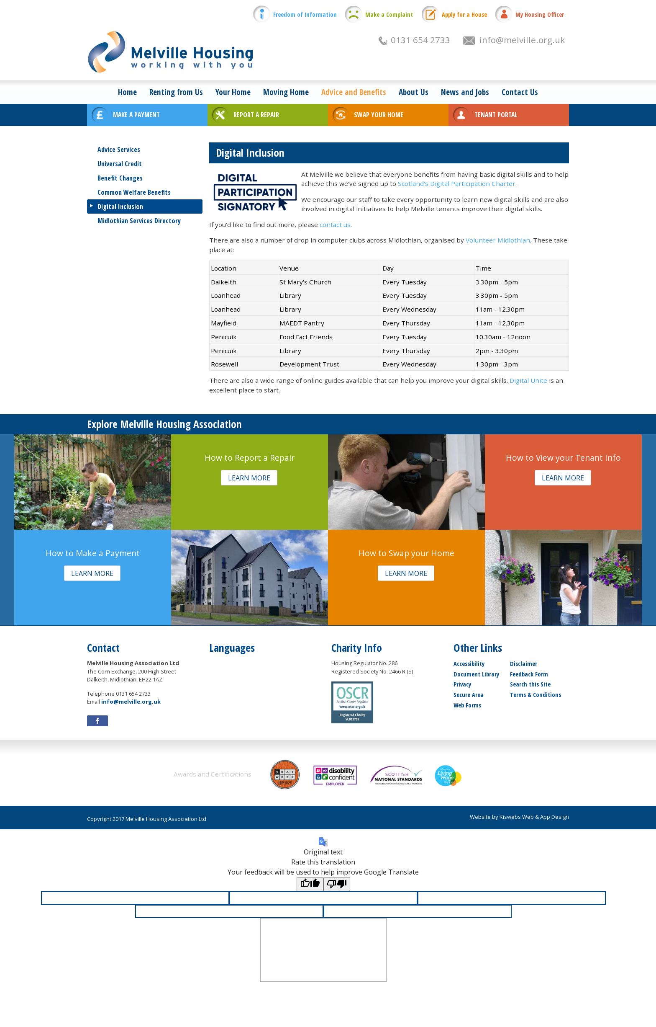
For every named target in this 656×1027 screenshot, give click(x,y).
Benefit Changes (120, 178)
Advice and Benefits (353, 92)
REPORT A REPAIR (256, 114)
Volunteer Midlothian (498, 240)
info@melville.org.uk (522, 40)
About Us (413, 92)
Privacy (462, 684)
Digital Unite (528, 380)
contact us (335, 224)
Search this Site (530, 684)
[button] (249, 477)
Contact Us (520, 92)
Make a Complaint (389, 14)
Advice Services (118, 149)
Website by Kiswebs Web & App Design (519, 817)
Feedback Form (529, 674)
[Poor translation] (336, 884)
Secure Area (469, 695)
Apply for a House (464, 14)
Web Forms (467, 705)
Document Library (476, 674)
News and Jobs (465, 92)
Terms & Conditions (535, 695)
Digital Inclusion (120, 206)
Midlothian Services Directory (139, 220)
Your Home (233, 92)
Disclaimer (523, 664)
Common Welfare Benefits (134, 192)
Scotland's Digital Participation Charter (456, 183)
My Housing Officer (539, 14)
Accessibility (469, 664)
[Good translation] (310, 884)
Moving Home (286, 92)
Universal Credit (119, 163)
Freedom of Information (305, 14)
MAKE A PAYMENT (136, 114)
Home (127, 92)
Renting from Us (176, 92)
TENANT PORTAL (496, 114)
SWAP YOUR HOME (378, 114)
